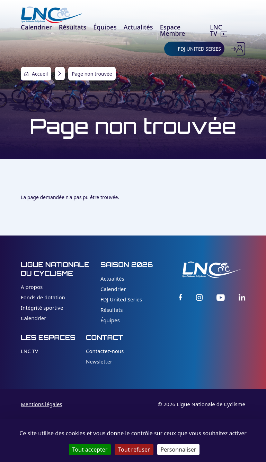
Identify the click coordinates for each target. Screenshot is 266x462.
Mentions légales (41, 404)
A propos (32, 286)
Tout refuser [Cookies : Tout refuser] (134, 449)
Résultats (111, 309)
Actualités (112, 278)
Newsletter (99, 361)
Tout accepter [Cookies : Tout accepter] (90, 449)
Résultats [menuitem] (72, 27)
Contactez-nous (105, 351)
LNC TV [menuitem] (216, 30)
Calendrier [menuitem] (36, 27)
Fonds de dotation (43, 297)
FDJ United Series (121, 299)
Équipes (110, 320)
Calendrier (33, 318)
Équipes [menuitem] (105, 27)
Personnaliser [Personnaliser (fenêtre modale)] (178, 449)
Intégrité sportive (42, 307)
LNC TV (29, 351)
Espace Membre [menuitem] (172, 30)
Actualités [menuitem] (138, 27)
